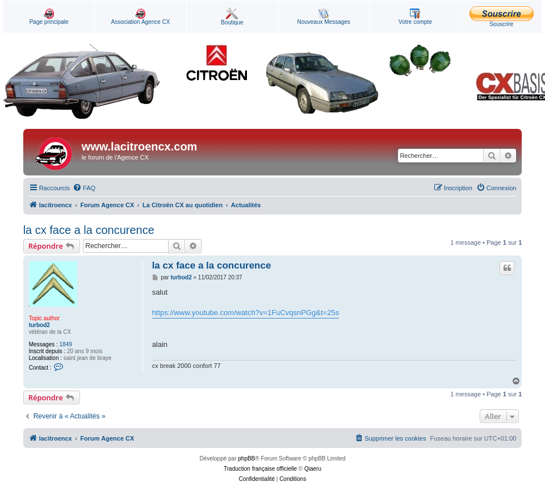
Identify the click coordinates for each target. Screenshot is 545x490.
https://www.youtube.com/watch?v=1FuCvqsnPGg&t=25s (245, 312)
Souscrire (501, 16)
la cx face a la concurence (88, 230)
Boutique (232, 17)
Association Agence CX (140, 17)
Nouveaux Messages (323, 17)
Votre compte (415, 17)
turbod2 (39, 325)
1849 (66, 344)
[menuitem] (84, 188)
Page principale (49, 17)
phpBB (246, 458)
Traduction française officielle (260, 469)
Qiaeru (312, 469)
